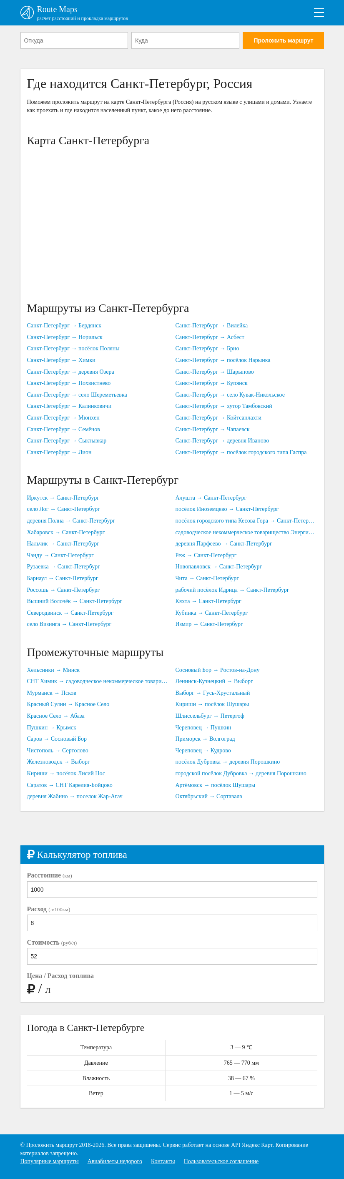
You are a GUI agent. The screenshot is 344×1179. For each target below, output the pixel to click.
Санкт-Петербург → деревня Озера (70, 372)
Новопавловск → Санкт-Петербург (219, 566)
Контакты (163, 1161)
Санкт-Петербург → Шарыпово (215, 372)
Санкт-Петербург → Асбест (210, 337)
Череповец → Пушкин (203, 727)
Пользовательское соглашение (221, 1161)
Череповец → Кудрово (203, 750)
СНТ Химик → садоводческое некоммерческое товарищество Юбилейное (98, 681)
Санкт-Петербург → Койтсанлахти (218, 418)
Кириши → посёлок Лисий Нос (66, 773)
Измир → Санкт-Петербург (209, 624)
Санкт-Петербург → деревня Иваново (222, 440)
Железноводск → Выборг (58, 762)
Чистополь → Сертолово (57, 750)
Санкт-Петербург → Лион (59, 452)
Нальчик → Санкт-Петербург (63, 543)
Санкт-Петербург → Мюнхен (63, 418)
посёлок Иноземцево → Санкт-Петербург (227, 509)
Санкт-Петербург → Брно (207, 348)
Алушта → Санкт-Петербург (211, 498)
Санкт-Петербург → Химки (61, 360)
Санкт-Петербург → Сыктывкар (67, 440)
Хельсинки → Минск (53, 670)
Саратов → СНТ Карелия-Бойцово (70, 785)
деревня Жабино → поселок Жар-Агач (75, 796)
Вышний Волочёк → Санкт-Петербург (75, 601)
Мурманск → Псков (51, 693)
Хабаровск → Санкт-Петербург (66, 532)
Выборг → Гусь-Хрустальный (213, 693)
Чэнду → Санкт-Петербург (60, 555)
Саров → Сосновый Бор (57, 739)
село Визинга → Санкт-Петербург (69, 624)
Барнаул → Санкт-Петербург (62, 578)
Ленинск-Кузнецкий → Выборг (214, 681)
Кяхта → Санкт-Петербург (208, 601)
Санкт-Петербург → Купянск (212, 383)
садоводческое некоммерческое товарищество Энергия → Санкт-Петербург (246, 532)
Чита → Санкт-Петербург (207, 578)
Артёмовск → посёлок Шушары (216, 785)
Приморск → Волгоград (205, 739)
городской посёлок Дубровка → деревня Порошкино (241, 773)
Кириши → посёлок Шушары (212, 704)
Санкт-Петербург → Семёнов (63, 429)
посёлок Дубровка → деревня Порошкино (228, 762)
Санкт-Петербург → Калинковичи (69, 406)
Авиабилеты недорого (115, 1161)
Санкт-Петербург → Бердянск (64, 325)
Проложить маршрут (283, 40)
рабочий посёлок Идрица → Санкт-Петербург (232, 590)
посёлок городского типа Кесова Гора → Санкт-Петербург (246, 521)
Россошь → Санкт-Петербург (63, 590)
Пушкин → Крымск (51, 727)
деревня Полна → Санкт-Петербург (71, 521)
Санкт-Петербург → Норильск (65, 337)
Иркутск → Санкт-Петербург (63, 498)
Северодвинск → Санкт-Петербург (70, 613)
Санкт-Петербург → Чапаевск (213, 429)
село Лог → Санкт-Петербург (63, 509)
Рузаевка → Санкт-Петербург (63, 566)
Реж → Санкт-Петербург (206, 555)
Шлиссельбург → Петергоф (210, 716)
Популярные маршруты (49, 1161)
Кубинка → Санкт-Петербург (212, 613)
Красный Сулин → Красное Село (68, 704)
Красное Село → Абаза (56, 716)
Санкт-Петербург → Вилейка (212, 325)
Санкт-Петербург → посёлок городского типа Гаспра (241, 452)
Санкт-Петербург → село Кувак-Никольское (230, 395)
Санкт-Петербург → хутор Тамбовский (224, 406)
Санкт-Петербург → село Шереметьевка (77, 395)
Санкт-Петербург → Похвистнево (69, 383)
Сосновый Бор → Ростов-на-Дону (218, 670)
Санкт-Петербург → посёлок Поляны (73, 348)
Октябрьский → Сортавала (209, 796)
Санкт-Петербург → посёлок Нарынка (223, 360)
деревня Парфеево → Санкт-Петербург (224, 543)
